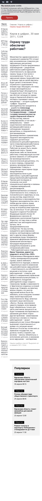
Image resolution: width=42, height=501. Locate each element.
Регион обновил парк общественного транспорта (26, 395)
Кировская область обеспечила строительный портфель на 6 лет (25, 379)
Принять (9, 18)
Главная (13, 25)
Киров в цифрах (25, 25)
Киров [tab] (4, 24)
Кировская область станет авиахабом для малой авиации (25, 411)
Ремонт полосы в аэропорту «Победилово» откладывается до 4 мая (24, 428)
